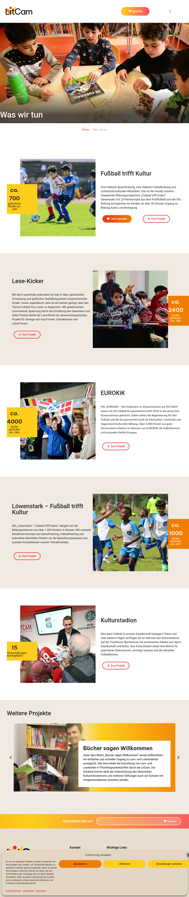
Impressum (41, 891)
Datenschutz (28, 891)
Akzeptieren (80, 863)
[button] (89, 789)
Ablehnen (124, 863)
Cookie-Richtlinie (13, 891)
